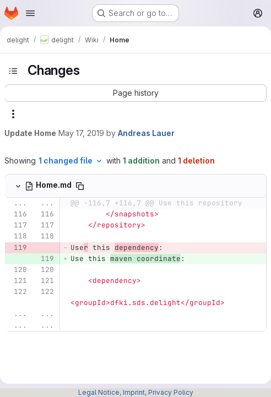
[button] (135, 93)
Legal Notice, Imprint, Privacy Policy (135, 392)
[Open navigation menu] (30, 13)
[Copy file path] (79, 186)
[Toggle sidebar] (13, 71)
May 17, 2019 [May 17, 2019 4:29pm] (81, 133)
